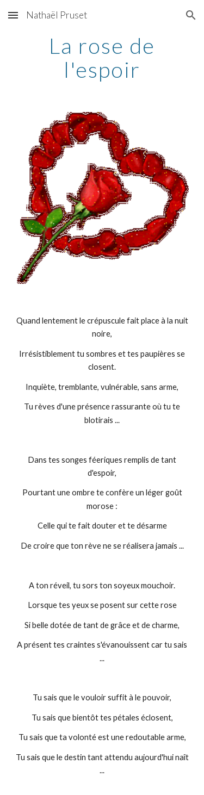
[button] (13, 15)
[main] (102, 57)
